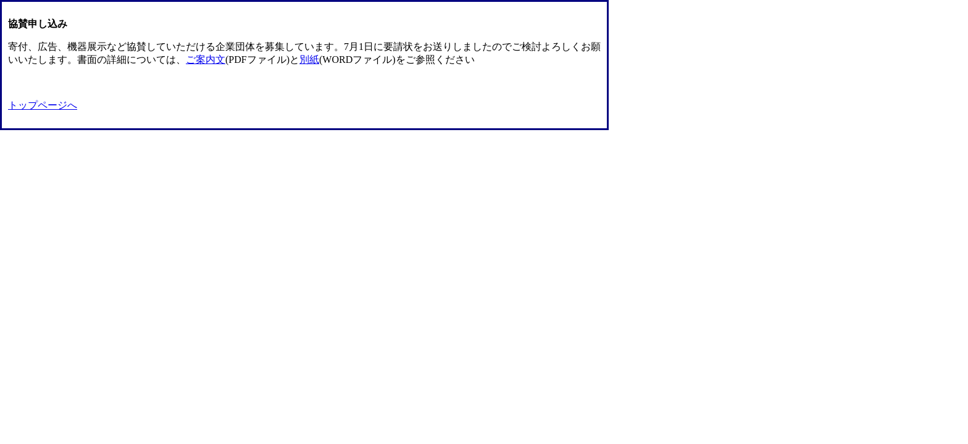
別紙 (309, 59)
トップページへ (42, 105)
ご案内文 (205, 59)
